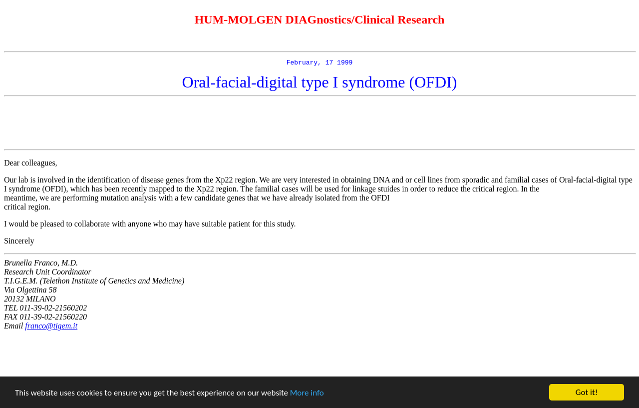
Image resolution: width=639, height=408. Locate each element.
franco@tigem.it (51, 327)
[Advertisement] (319, 124)
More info (307, 393)
